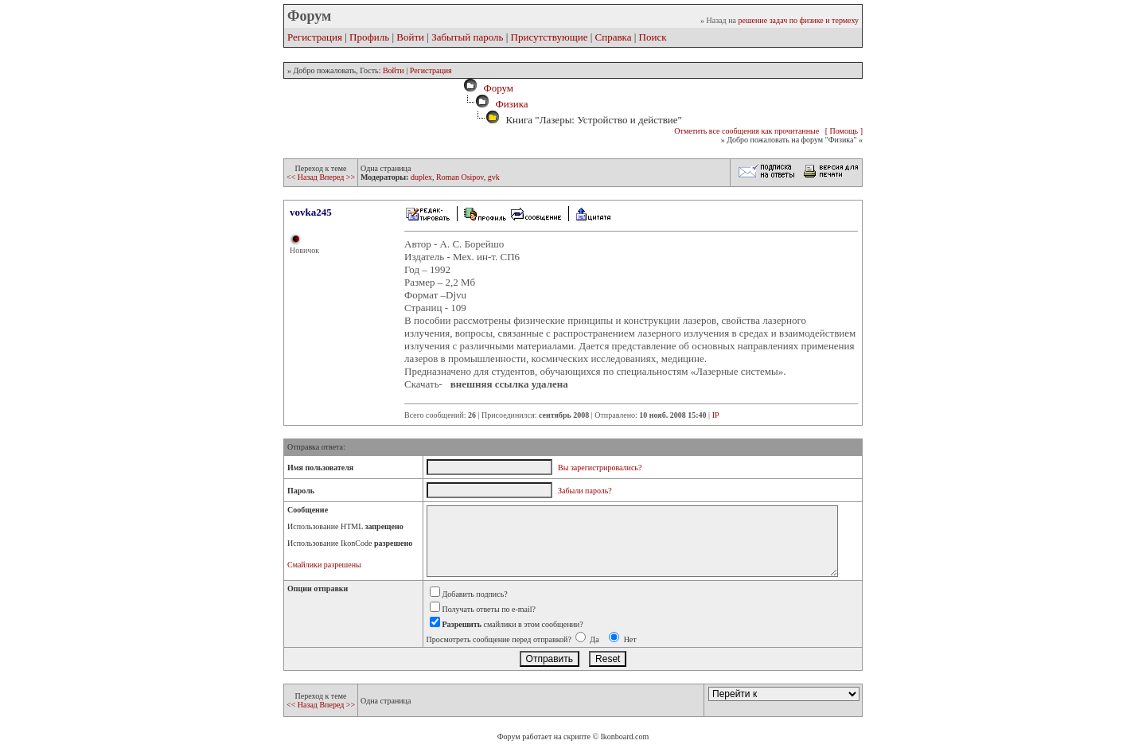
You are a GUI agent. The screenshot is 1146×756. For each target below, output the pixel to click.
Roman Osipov (460, 177)
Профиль (369, 37)
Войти (410, 37)
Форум (495, 88)
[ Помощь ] (844, 131)
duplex (421, 177)
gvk (494, 177)
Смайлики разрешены (324, 564)
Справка (613, 37)
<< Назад (302, 177)
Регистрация (314, 37)
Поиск (653, 37)
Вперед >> (337, 177)
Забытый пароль (467, 37)
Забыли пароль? (585, 490)
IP (715, 415)
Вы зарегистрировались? (599, 467)
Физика (511, 104)
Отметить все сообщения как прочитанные (746, 131)
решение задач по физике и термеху (798, 20)
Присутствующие (549, 37)
